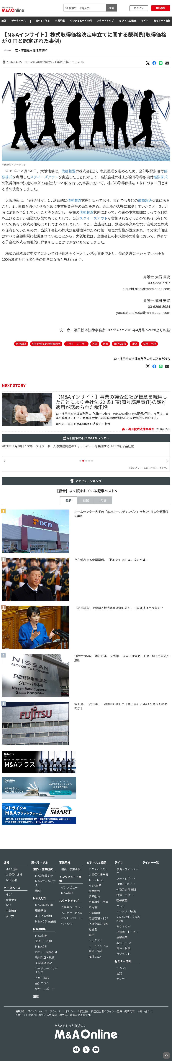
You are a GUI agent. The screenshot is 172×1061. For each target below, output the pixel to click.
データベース (19, 20)
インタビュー (69, 887)
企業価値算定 (43, 963)
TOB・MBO (96, 880)
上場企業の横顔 (98, 924)
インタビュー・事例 (81, 20)
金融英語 (121, 937)
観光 (91, 935)
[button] (80, 461)
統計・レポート (45, 989)
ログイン (139, 8)
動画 (38, 891)
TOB (8, 905)
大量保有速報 (14, 874)
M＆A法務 (41, 936)
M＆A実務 (39, 929)
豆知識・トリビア (127, 932)
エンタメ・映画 (126, 911)
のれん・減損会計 (46, 952)
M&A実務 (83, 424)
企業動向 (94, 891)
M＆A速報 (12, 869)
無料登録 (161, 8)
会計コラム (42, 983)
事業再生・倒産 (98, 902)
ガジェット (123, 954)
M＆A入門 (39, 898)
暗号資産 (121, 900)
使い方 (10, 916)
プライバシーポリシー (63, 1011)
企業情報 (11, 911)
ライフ (144, 20)
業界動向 (94, 896)
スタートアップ (105, 20)
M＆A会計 (41, 946)
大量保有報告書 (98, 874)
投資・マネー (124, 895)
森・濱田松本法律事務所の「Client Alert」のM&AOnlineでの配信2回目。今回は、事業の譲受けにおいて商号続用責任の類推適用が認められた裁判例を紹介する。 (112, 415)
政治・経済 (96, 951)
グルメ (120, 906)
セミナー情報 (122, 961)
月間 (104, 500)
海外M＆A (95, 957)
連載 (36, 996)
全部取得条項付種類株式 (46, 344)
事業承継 (60, 20)
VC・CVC (66, 923)
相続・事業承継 (71, 869)
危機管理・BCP (98, 918)
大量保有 (11, 900)
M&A (134, 344)
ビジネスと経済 (127, 20)
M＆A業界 (95, 885)
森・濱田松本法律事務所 (31, 50)
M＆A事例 (67, 893)
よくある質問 (43, 916)
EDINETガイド (125, 884)
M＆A (9, 894)
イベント (121, 968)
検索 (111, 8)
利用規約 (83, 1011)
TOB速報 (11, 880)
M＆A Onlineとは (37, 1011)
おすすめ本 (123, 926)
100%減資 (120, 344)
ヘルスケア (96, 940)
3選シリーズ (124, 943)
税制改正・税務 (45, 957)
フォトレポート (126, 879)
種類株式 (160, 177)
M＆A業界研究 (44, 876)
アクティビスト (98, 869)
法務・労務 (149, 344)
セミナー (121, 979)
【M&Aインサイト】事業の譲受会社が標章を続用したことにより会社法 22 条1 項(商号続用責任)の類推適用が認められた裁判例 (111, 401)
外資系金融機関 (126, 889)
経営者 (93, 929)
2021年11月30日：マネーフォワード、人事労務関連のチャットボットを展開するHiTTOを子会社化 (71, 446)
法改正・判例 (101, 424)
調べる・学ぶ (42, 20)
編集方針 (20, 1011)
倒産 (105, 344)
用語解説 (40, 910)
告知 (119, 973)
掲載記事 (129, 1011)
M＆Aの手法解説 (45, 921)
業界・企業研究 (43, 869)
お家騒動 (94, 913)
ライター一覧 (150, 862)
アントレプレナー (72, 918)
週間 (86, 500)
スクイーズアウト (44, 177)
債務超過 (68, 171)
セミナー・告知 (162, 20)
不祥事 (93, 907)
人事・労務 (42, 978)
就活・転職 (123, 948)
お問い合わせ (145, 1011)
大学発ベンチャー (72, 907)
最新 (69, 500)
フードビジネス (98, 946)
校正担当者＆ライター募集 (106, 1011)
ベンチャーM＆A (71, 912)
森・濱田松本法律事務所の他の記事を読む (142, 358)
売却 (94, 344)
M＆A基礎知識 (44, 905)
